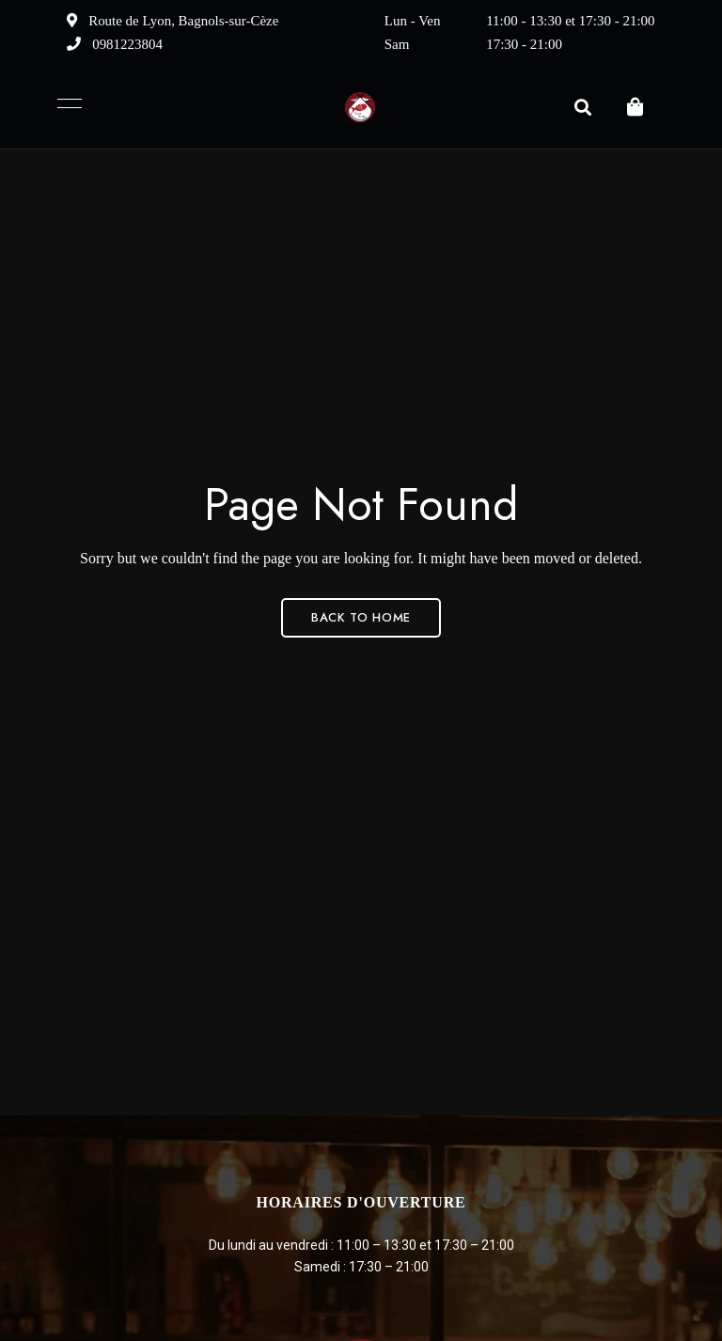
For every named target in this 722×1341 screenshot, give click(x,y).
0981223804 (115, 44)
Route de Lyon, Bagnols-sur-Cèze (173, 20)
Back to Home (361, 617)
